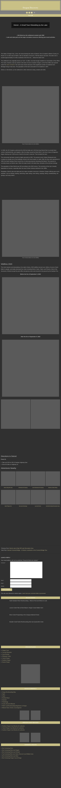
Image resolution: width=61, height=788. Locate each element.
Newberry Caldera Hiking (52, 487)
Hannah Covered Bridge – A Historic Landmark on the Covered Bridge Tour (27, 550)
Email (2, 583)
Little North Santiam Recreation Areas (53, 506)
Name (2, 580)
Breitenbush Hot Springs (23, 487)
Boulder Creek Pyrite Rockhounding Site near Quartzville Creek (26, 621)
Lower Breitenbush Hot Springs (38, 487)
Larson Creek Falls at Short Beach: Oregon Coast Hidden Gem (26, 607)
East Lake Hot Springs (23, 506)
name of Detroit (10, 64)
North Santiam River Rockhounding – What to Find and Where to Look (28, 600)
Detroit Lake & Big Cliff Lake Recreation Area (21, 548)
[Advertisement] (30, 45)
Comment (3, 562)
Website (2, 586)
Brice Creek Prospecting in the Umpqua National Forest (24, 614)
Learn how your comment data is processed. (34, 593)
